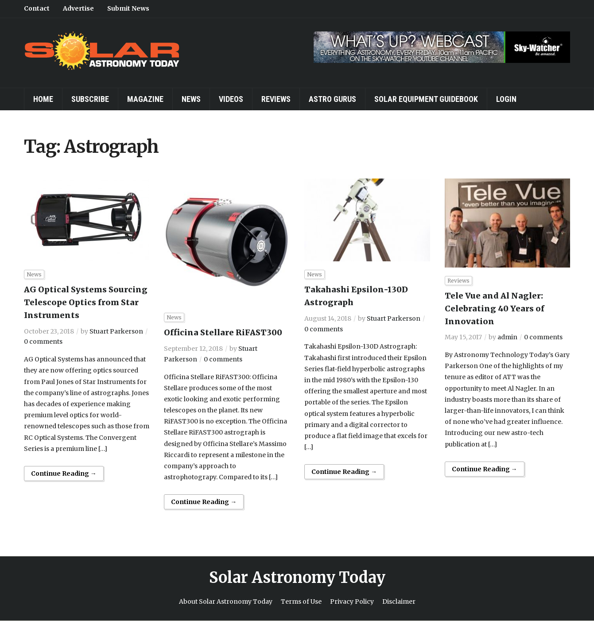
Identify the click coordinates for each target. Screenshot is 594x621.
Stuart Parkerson (116, 331)
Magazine (145, 99)
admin (507, 337)
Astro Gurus (332, 99)
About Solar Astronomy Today (225, 601)
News (191, 99)
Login (506, 99)
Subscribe (90, 99)
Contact (37, 8)
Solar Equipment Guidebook (426, 99)
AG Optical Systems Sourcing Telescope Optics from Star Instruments (86, 302)
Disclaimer (398, 601)
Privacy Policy (352, 601)
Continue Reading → (64, 473)
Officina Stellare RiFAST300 (223, 332)
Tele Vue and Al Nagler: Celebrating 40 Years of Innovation (494, 308)
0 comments (43, 341)
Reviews (276, 99)
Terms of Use (301, 601)
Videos (231, 99)
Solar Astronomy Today (297, 577)
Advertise (78, 8)
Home (43, 99)
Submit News (128, 8)
